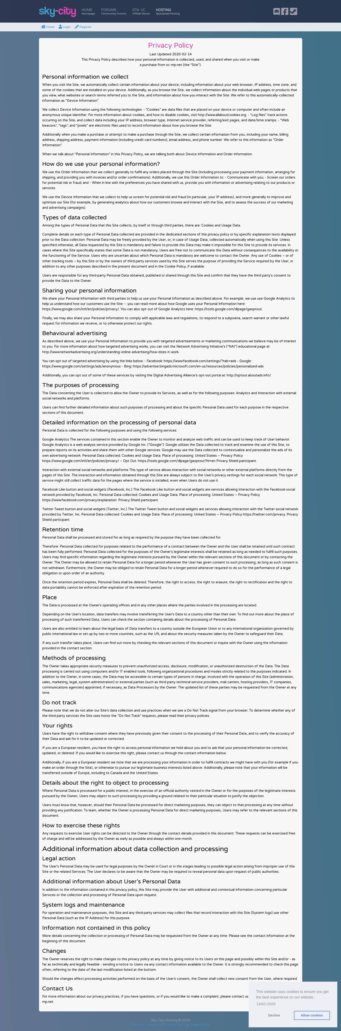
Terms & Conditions (146, 1025)
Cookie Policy (199, 1025)
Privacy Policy (175, 1025)
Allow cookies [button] (312, 1015)
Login (65, 27)
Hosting (168, 11)
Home (88, 11)
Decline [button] (274, 1015)
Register (83, 27)
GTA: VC (141, 11)
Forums (113, 11)
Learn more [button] (266, 1003)
